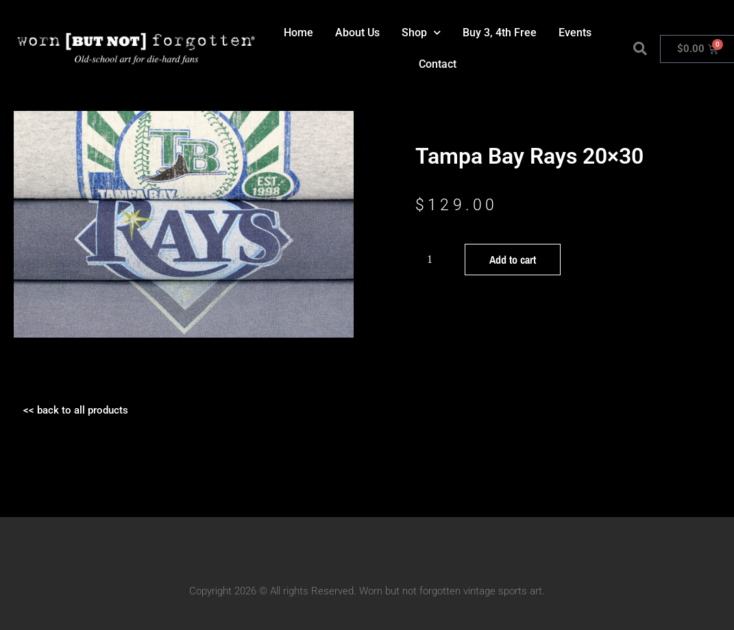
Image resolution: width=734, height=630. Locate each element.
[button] (640, 48)
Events (575, 32)
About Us (357, 32)
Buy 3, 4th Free (500, 32)
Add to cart (512, 259)
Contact (437, 64)
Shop (421, 32)
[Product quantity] (435, 259)
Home (298, 32)
